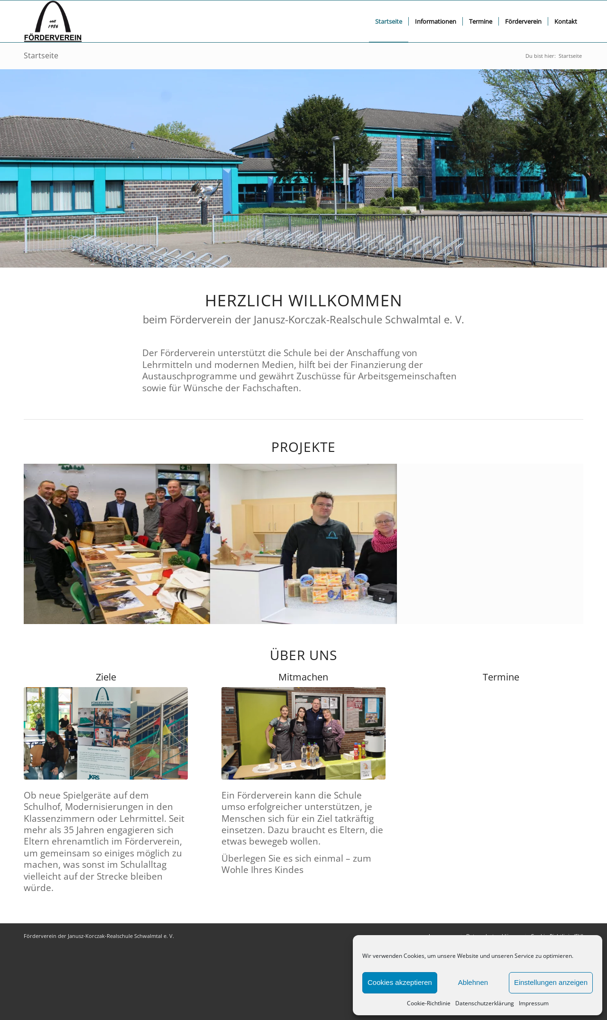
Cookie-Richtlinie (429, 1003)
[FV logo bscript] (53, 21)
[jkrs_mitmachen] (303, 733)
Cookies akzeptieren (400, 982)
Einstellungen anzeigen (551, 982)
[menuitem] (388, 21)
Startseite (41, 55)
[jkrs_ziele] (106, 733)
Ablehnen (473, 982)
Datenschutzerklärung (484, 1003)
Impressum (534, 1003)
